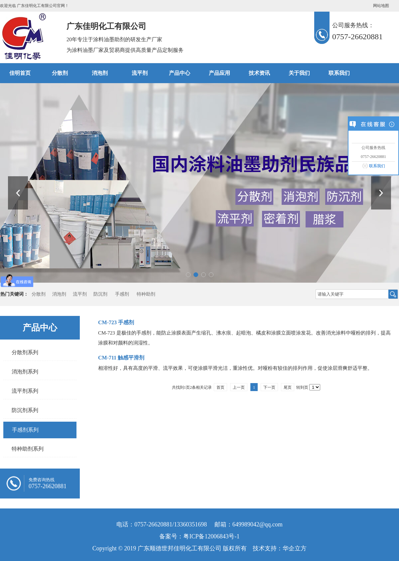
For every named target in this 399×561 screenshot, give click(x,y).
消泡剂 (100, 73)
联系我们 (377, 166)
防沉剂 (100, 294)
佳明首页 (20, 73)
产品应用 (219, 73)
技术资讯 (259, 73)
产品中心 (179, 73)
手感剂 (122, 294)
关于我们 (299, 73)
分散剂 (60, 73)
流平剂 (140, 73)
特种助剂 (146, 294)
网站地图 (381, 5)
